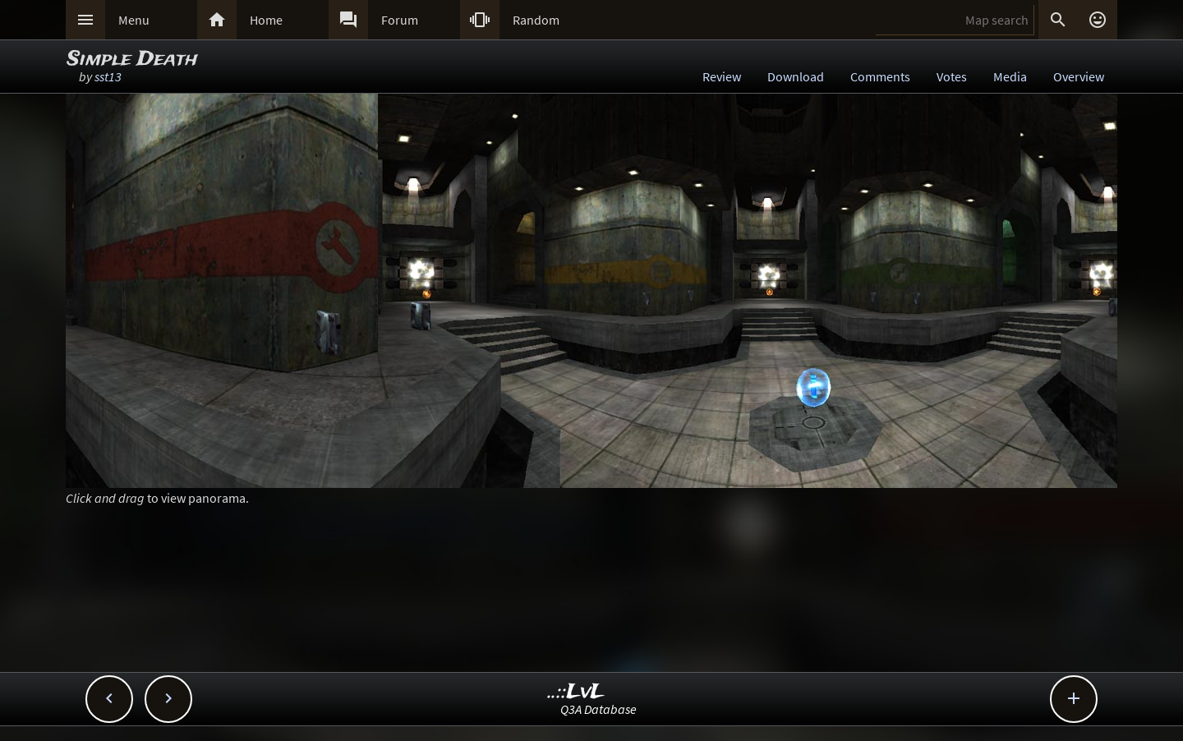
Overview (1078, 76)
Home (266, 20)
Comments (880, 76)
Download (795, 76)
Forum (399, 20)
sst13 (108, 76)
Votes (952, 76)
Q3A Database (598, 709)
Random (536, 20)
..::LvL (576, 692)
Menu (134, 20)
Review (721, 76)
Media (1010, 76)
